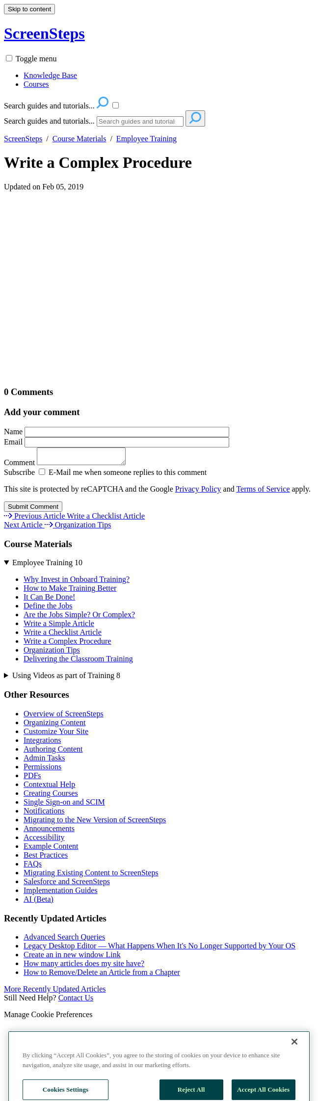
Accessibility (44, 840)
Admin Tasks (44, 761)
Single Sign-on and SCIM (64, 805)
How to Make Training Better (70, 591)
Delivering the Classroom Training (78, 661)
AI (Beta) (38, 902)
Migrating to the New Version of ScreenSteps (95, 822)
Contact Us (76, 1000)
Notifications (44, 814)
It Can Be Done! (49, 600)
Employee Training (146, 138)
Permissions (42, 769)
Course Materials (79, 138)
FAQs (33, 867)
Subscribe (19, 475)
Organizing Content (54, 725)
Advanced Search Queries (64, 940)
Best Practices (46, 858)
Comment (69, 465)
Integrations (42, 743)
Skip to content (29, 9)
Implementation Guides (61, 893)
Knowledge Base (50, 75)
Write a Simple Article (59, 626)
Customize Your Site (56, 734)
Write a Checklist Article (63, 635)
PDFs (32, 778)
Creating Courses (51, 796)
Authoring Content (53, 752)
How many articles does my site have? (84, 966)
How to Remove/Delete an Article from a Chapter (102, 975)
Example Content (51, 849)
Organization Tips (52, 653)
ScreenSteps (23, 138)
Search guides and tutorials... (49, 121)
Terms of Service (263, 492)
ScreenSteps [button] (44, 33)
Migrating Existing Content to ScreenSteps (91, 875)
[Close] (294, 1064)
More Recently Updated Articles (55, 992)
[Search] (140, 121)
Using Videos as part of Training (66, 678)
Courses (36, 84)
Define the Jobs (48, 608)
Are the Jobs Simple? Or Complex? (79, 617)
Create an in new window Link (72, 957)
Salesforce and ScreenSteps (67, 884)
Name (116, 431)
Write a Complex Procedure (98, 162)
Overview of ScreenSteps (64, 716)
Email (116, 442)
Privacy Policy (198, 492)
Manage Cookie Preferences (48, 1017)
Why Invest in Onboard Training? (77, 582)
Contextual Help (49, 787)
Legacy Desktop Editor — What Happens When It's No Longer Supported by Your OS (159, 948)
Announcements (49, 831)
